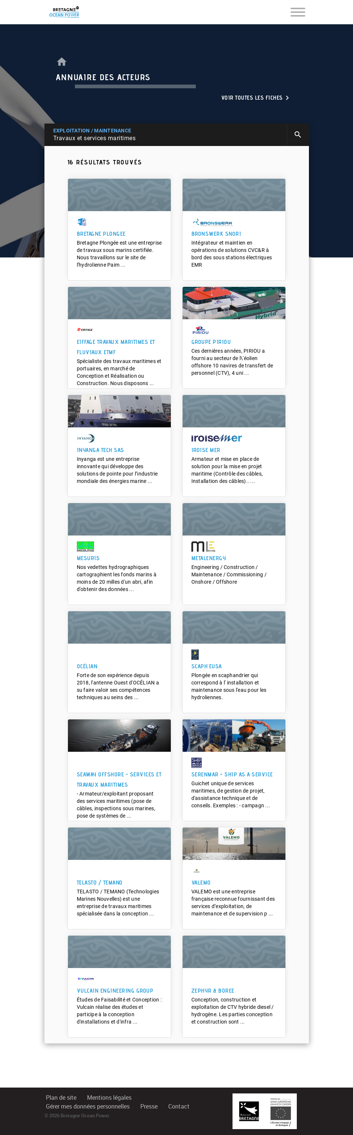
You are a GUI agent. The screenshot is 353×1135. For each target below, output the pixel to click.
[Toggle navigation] (298, 12)
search (297, 134)
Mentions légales (109, 1097)
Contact (179, 1106)
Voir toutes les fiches (256, 97)
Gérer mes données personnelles (88, 1106)
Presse (149, 1106)
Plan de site (61, 1097)
